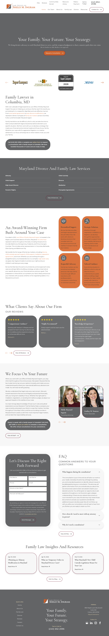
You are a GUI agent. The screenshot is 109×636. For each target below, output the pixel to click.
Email (28, 483)
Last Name (30, 477)
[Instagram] (95, 623)
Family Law (19, 612)
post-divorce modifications (32, 113)
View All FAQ (63, 534)
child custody (9, 254)
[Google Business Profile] (87, 623)
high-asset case (44, 259)
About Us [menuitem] (59, 9)
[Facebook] (100, 623)
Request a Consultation (54, 53)
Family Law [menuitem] (68, 9)
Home (20, 605)
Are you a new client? (14, 488)
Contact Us (97, 10)
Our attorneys (41, 239)
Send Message (25, 520)
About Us (20, 608)
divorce (44, 252)
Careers (19, 622)
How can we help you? (14, 493)
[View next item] (10, 353)
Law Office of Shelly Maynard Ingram (28, 237)
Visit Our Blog (54, 579)
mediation (38, 254)
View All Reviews (22, 353)
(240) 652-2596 (13, 142)
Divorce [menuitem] (76, 9)
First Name (10, 477)
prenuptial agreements (14, 113)
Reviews (44, 3)
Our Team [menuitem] (51, 9)
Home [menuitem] (44, 9)
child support (30, 254)
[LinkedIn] (91, 623)
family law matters (29, 115)
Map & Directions (93, 614)
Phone (9, 483)
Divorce (19, 615)
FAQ (38, 3)
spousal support (19, 254)
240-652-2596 (95, 3)
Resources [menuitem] (84, 9)
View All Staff (10, 436)
